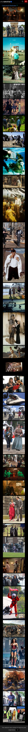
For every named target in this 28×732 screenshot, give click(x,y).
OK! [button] (18, 730)
